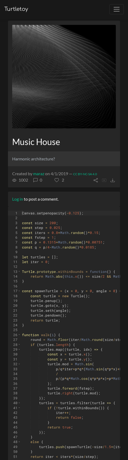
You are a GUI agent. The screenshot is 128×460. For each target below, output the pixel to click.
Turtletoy (16, 9)
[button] (59, 180)
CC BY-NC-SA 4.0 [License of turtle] (85, 174)
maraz (38, 173)
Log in (17, 198)
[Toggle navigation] (116, 9)
